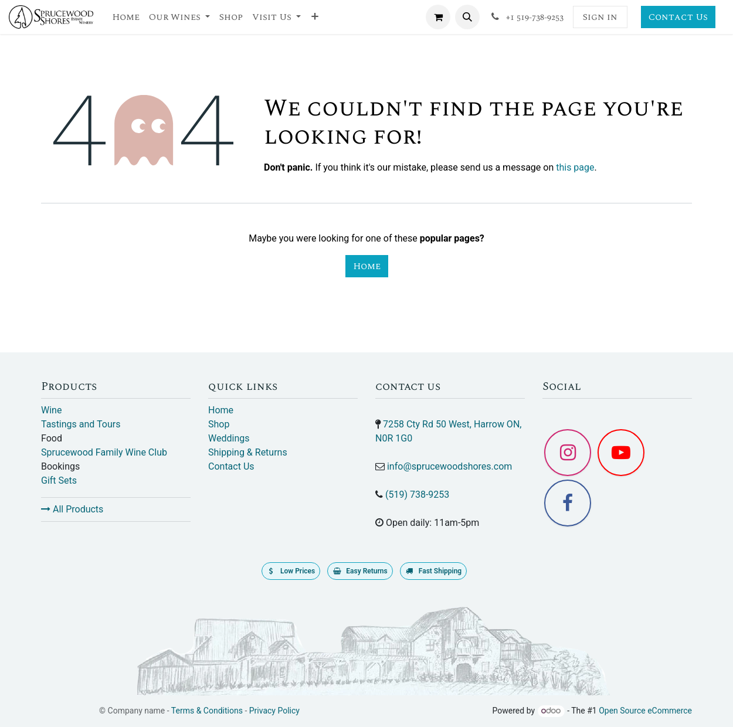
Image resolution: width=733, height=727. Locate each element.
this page (575, 167)
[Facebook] (567, 503)
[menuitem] (125, 17)
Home (367, 266)
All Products (72, 509)
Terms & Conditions (207, 710)
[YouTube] (621, 452)
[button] (467, 17)
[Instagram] (567, 452)
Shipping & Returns (247, 452)
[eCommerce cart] (438, 17)
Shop (218, 424)
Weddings (228, 438)
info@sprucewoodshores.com (449, 466)
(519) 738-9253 (417, 494)
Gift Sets (59, 480)
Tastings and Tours (80, 424)
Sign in (600, 17)
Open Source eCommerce (645, 710)
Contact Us (678, 17)
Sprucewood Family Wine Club (104, 452)
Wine (51, 410)
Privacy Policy (274, 710)
